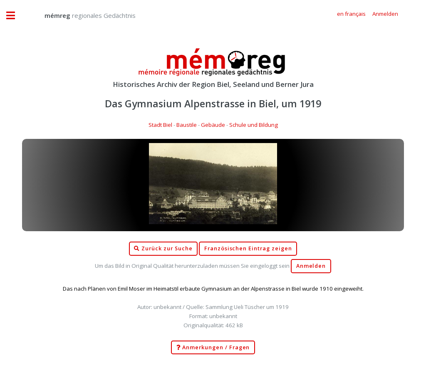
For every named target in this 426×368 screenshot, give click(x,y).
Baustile (186, 124)
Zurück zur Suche (163, 249)
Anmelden (311, 266)
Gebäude (213, 124)
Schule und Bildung (253, 124)
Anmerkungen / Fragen (213, 348)
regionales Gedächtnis (82, 15)
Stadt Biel (160, 124)
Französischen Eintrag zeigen (248, 248)
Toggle (15, 15)
